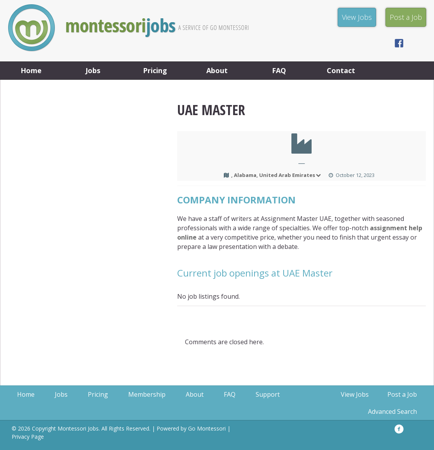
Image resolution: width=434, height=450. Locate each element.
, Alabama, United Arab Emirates (276, 175)
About (217, 70)
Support (268, 394)
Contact (341, 70)
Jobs (92, 70)
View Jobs (355, 394)
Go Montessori (207, 428)
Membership (147, 394)
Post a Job (402, 394)
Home (31, 70)
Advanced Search (392, 411)
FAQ (279, 70)
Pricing (155, 70)
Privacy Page (28, 436)
